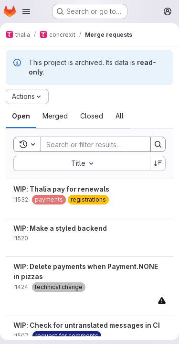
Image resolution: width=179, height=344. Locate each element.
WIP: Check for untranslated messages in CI (86, 325)
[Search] (103, 144)
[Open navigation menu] (26, 11)
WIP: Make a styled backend (60, 228)
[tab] (21, 116)
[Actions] (27, 96)
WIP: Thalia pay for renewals (61, 189)
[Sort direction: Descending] (158, 163)
